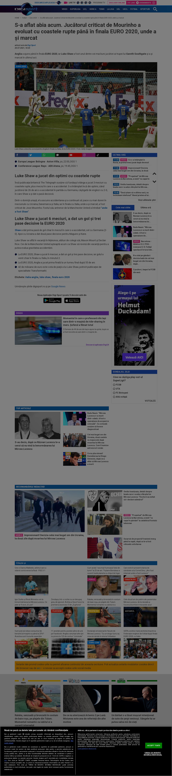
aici (5, 760)
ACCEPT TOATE (153, 745)
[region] (86, 751)
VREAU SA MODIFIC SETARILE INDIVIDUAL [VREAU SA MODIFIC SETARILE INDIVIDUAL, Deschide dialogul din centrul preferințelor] (153, 754)
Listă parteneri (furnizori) (87, 749)
